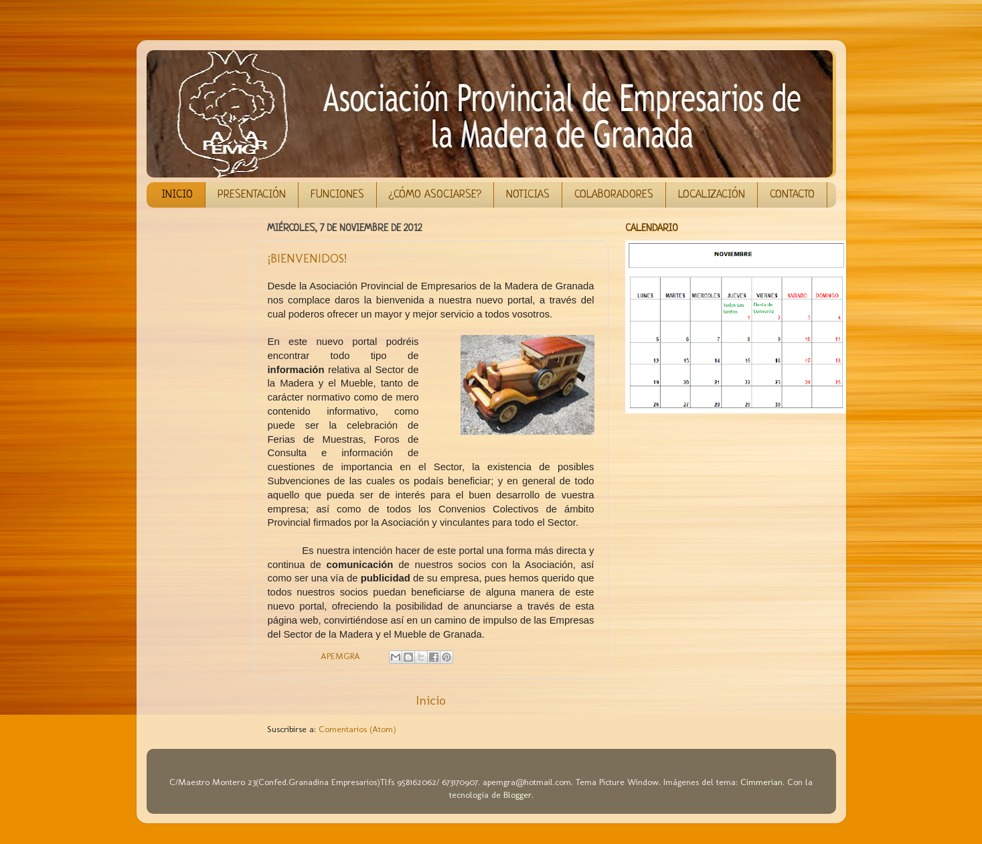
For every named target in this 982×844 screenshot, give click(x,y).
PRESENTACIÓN (252, 194)
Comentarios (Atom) (357, 728)
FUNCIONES (337, 194)
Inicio (431, 700)
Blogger (517, 794)
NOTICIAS (528, 194)
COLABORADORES (613, 194)
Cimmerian (761, 781)
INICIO (177, 194)
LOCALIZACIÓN (711, 194)
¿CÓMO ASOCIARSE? (435, 194)
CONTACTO (792, 194)
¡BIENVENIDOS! (307, 258)
